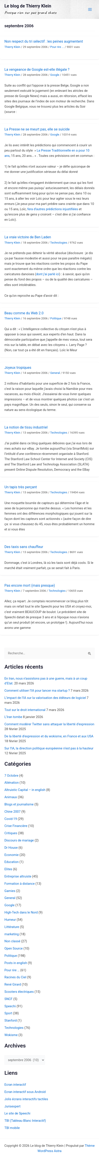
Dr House (11, 848)
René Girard (12, 984)
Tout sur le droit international (24, 710)
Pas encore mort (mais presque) (29, 585)
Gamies (9, 891)
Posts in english (15, 963)
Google (54, 74)
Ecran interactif (15, 1085)
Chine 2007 (12, 812)
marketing (11, 934)
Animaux (10, 797)
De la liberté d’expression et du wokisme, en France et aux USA (48, 736)
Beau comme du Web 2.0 (23, 313)
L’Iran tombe (13, 717)
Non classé (12, 941)
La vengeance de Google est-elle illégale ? (36, 69)
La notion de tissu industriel (26, 427)
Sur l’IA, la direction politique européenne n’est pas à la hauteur (48, 748)
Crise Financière (15, 826)
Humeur (10, 920)
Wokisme (11, 1035)
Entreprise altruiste (17, 876)
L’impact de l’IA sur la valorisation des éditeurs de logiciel (45, 698)
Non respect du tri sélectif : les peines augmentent (43, 41)
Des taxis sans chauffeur (23, 547)
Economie (11, 855)
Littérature (11, 927)
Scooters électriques (19, 992)
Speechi (10, 1006)
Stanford (10, 1020)
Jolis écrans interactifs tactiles (26, 1099)
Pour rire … (11, 970)
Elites (8, 869)
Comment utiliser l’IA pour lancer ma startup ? (37, 691)
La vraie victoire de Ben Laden (27, 237)
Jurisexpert (12, 1106)
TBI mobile (12, 1128)
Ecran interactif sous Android (25, 1092)
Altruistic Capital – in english (24, 790)
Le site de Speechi (17, 1113)
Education (11, 862)
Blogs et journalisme (19, 804)
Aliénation (11, 783)
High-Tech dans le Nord (21, 912)
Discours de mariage (19, 840)
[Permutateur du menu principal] (90, 9)
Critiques (10, 833)
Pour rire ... (57, 47)
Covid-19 (10, 819)
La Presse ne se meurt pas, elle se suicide (37, 129)
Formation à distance (19, 884)
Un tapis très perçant (20, 487)
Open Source (13, 948)
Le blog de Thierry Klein (27, 6)
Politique (56, 318)
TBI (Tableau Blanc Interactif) (25, 1121)
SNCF (8, 999)
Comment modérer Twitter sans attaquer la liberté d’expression (49, 724)
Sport (8, 1013)
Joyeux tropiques (17, 367)
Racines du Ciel (15, 977)
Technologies (58, 242)
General (55, 372)
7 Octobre (11, 776)
